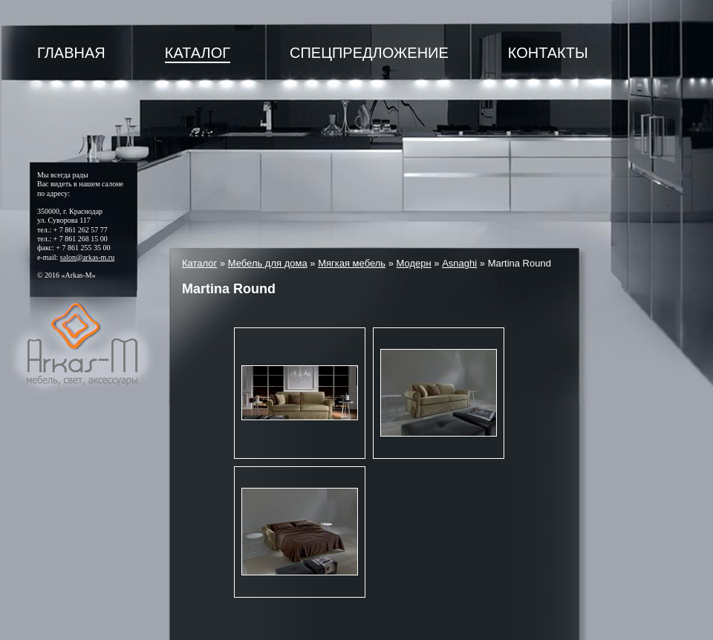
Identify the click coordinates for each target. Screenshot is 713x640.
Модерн (414, 263)
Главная (71, 53)
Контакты (548, 53)
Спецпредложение (369, 53)
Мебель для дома (267, 263)
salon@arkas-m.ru (87, 257)
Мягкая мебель (351, 263)
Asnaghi (459, 263)
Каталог (197, 53)
